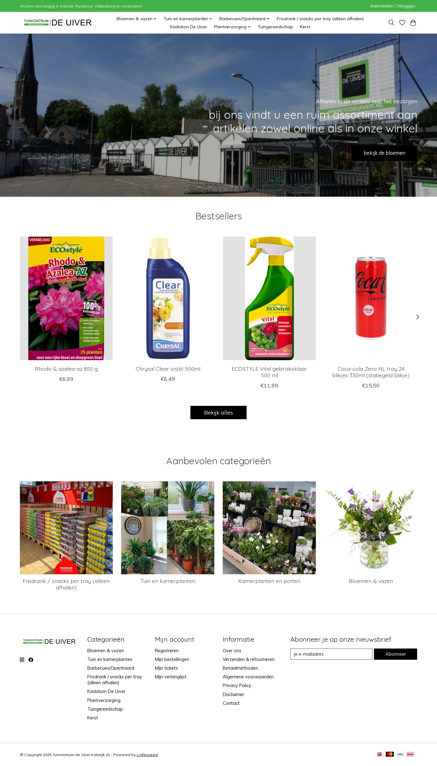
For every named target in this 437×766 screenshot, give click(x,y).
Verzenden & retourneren (249, 659)
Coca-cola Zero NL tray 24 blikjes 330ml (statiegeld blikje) (370, 371)
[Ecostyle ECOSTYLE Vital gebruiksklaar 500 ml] (269, 298)
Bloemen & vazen (371, 580)
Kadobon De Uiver (188, 27)
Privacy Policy (237, 685)
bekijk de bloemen (380, 152)
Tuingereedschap (275, 27)
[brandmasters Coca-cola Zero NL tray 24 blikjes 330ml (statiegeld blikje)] (370, 298)
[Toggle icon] (391, 23)
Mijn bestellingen (172, 659)
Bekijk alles (218, 412)
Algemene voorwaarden (248, 677)
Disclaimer (233, 694)
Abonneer (395, 654)
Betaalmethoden (240, 668)
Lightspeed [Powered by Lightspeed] (147, 754)
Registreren (167, 651)
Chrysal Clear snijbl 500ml (167, 368)
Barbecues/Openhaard (110, 668)
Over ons (232, 651)
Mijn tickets (166, 668)
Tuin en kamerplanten (167, 580)
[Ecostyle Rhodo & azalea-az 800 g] (66, 298)
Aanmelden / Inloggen (392, 6)
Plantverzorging (104, 700)
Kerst (305, 27)
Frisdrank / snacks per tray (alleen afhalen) (320, 18)
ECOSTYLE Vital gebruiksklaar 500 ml (269, 371)
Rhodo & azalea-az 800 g (66, 368)
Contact (231, 703)
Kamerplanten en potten (269, 580)
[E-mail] (331, 654)
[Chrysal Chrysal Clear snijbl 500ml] (167, 298)
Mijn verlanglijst (171, 677)
